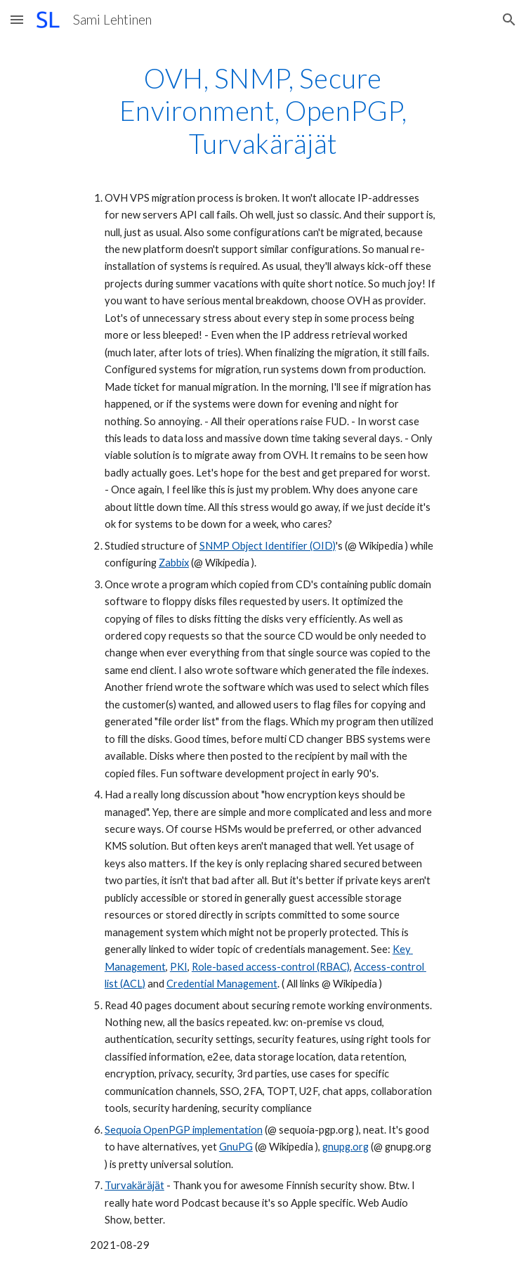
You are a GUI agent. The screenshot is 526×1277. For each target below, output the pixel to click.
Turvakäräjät (134, 1185)
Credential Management (221, 984)
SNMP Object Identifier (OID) (267, 546)
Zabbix (174, 563)
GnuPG (236, 1147)
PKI (179, 967)
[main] (263, 658)
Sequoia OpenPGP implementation (184, 1130)
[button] (17, 19)
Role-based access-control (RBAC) (271, 967)
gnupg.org (345, 1147)
